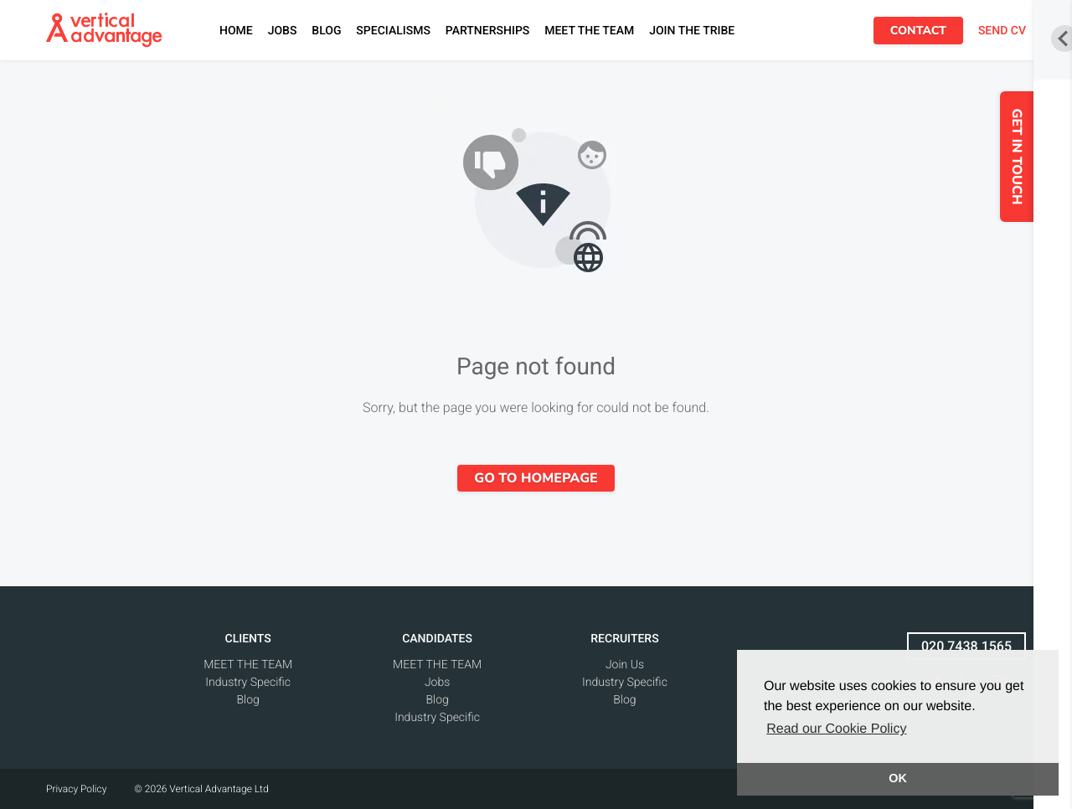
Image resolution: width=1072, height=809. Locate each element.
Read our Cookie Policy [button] (836, 729)
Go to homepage (535, 478)
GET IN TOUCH (1031, 157)
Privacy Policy (76, 789)
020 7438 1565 (966, 646)
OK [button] (898, 779)
